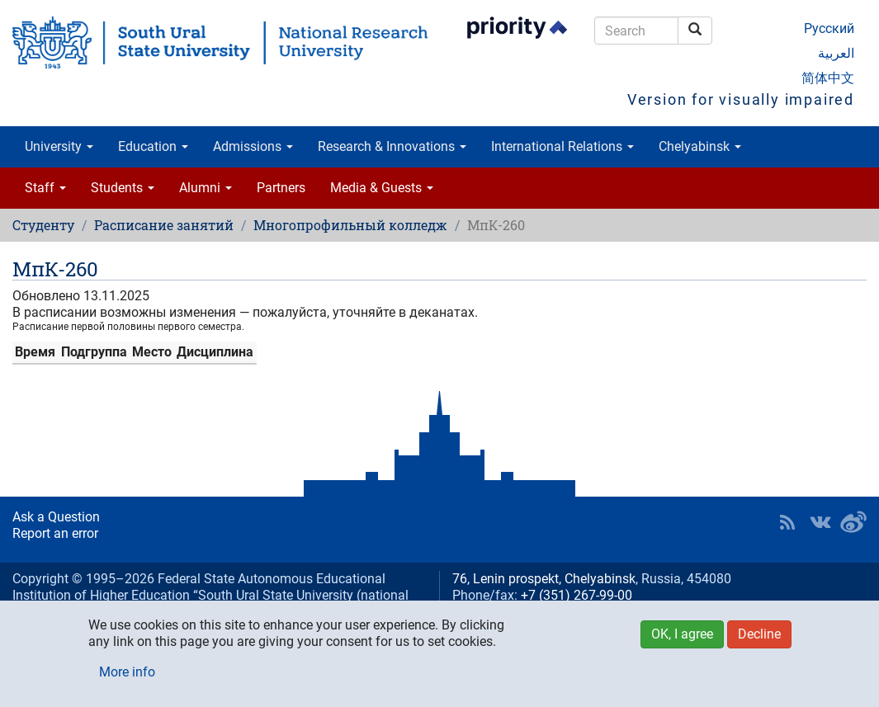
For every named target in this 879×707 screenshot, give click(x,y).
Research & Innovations (392, 146)
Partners (281, 188)
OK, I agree (682, 634)
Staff (45, 188)
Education (153, 146)
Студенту (43, 224)
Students (122, 188)
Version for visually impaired (740, 99)
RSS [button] (787, 522)
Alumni (205, 188)
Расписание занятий (164, 224)
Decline (759, 634)
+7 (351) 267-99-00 (576, 595)
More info (127, 672)
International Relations (562, 146)
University (59, 146)
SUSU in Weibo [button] (853, 522)
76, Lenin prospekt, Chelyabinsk (544, 579)
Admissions (253, 146)
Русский (829, 28)
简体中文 (827, 78)
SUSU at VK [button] (820, 522)
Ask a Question (56, 517)
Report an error (55, 533)
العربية (836, 53)
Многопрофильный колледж (350, 224)
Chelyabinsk (700, 146)
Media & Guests (381, 188)
